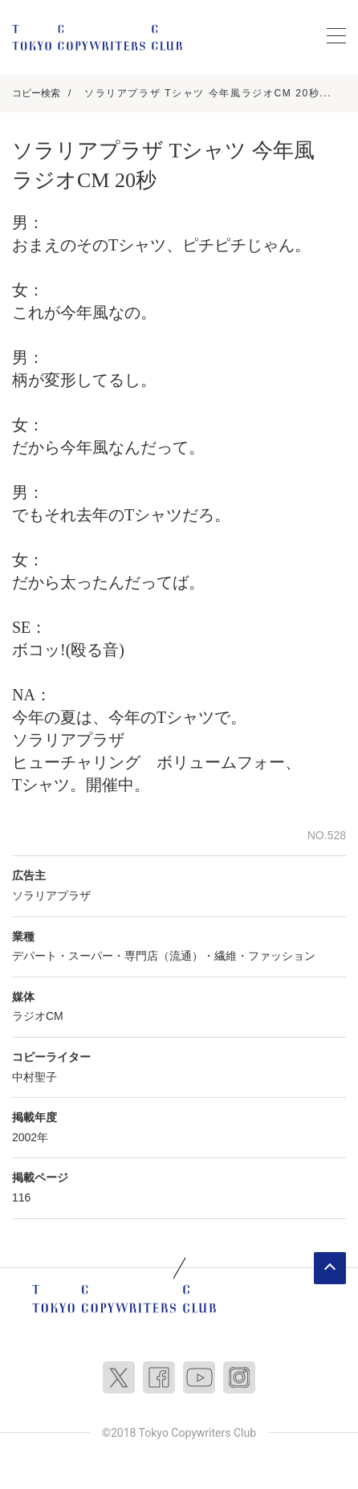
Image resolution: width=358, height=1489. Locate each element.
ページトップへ (330, 1268)
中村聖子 (34, 1077)
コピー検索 (36, 93)
